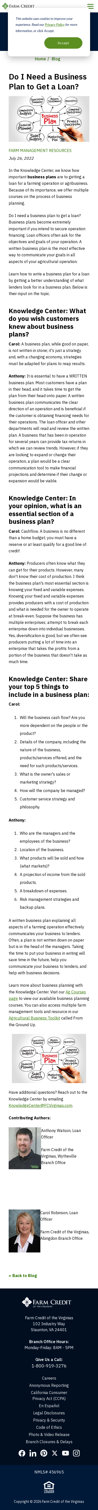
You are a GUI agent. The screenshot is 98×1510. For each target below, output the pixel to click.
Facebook (22, 1453)
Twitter (54, 1453)
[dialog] (49, 32)
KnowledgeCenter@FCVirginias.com (40, 1105)
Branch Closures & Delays (49, 1441)
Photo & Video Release (49, 1434)
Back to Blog (24, 1275)
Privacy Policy (55, 24)
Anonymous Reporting (49, 1385)
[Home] (49, 1291)
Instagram (76, 1453)
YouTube (65, 1453)
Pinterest (43, 1453)
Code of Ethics (49, 1427)
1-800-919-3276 (49, 1366)
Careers (49, 1378)
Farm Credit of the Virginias (19, 6)
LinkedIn (32, 1453)
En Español (49, 1405)
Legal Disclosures (49, 1412)
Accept (63, 43)
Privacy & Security (49, 1420)
